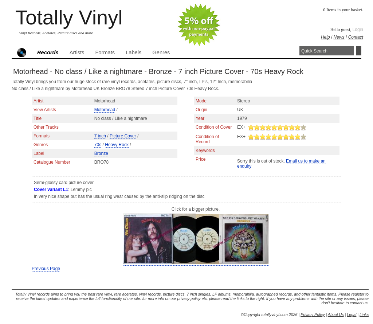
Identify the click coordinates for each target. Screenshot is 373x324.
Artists (77, 52)
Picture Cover (123, 135)
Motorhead (104, 109)
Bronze (101, 153)
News (339, 37)
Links (364, 314)
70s (97, 144)
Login (358, 29)
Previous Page (46, 268)
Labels (133, 52)
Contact (355, 37)
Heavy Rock (117, 144)
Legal (351, 314)
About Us (336, 314)
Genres (161, 52)
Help (325, 37)
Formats (105, 52)
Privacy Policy (313, 314)
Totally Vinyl (69, 17)
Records (48, 52)
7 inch (100, 135)
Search (358, 50)
